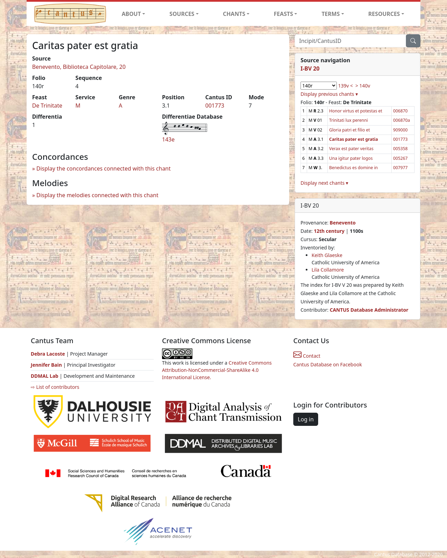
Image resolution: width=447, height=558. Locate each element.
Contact (306, 356)
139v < (345, 85)
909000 (400, 130)
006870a (401, 120)
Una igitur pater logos (351, 158)
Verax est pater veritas (351, 149)
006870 (400, 111)
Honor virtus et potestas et (355, 111)
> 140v (362, 85)
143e (168, 139)
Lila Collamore (328, 269)
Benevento (342, 222)
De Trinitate (47, 105)
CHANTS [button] (234, 14)
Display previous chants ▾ (329, 94)
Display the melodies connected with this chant (97, 195)
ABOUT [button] (131, 14)
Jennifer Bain (47, 365)
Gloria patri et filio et (349, 130)
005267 (400, 158)
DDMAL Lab (44, 376)
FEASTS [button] (283, 14)
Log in (306, 419)
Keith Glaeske (327, 255)
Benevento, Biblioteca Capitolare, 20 (79, 67)
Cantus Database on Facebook (327, 364)
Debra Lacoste (48, 353)
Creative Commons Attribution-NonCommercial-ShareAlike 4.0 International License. (217, 370)
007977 (400, 168)
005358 (400, 149)
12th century (329, 231)
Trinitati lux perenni (348, 120)
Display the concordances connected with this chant (103, 168)
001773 (214, 105)
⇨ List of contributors (55, 387)
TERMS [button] (331, 14)
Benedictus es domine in (353, 168)
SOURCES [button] (182, 14)
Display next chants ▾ (324, 183)
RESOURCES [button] (384, 14)
